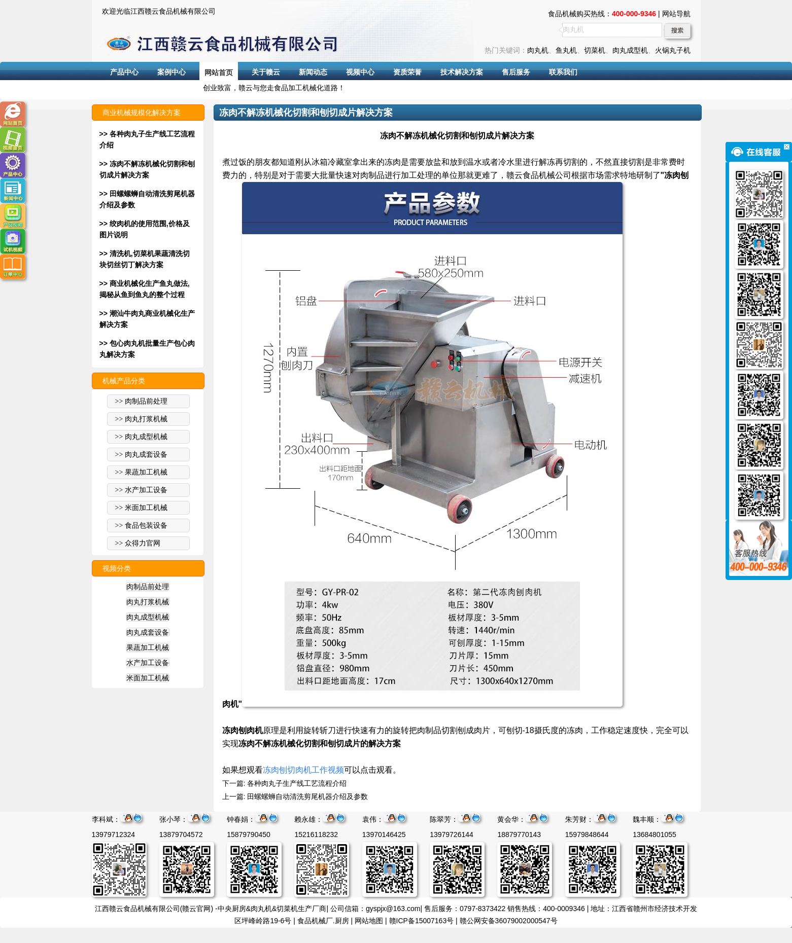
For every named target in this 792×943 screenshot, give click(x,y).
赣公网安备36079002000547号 (509, 921)
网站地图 (369, 921)
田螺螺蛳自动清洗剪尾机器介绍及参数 (307, 796)
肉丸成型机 (630, 50)
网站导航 (676, 14)
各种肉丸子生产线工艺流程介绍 (297, 783)
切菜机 (594, 50)
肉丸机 (537, 50)
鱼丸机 (566, 50)
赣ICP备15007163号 (421, 921)
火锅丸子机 (673, 50)
